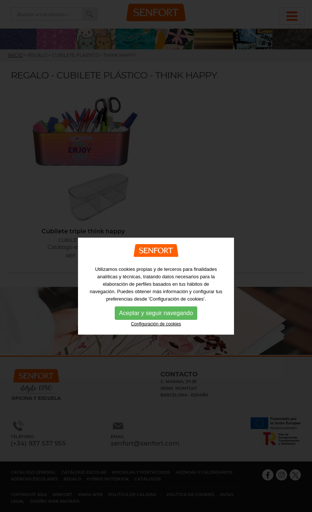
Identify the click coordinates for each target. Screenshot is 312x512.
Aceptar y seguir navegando (156, 322)
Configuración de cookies (156, 333)
